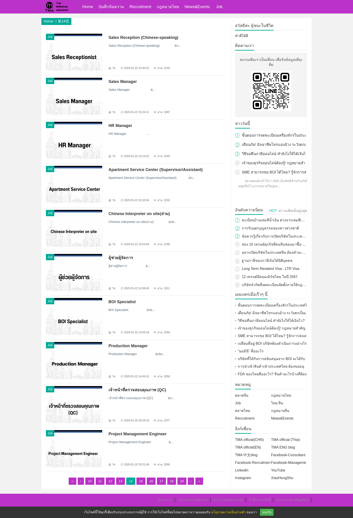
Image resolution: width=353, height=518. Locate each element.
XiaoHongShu (282, 478)
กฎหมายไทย (168, 6)
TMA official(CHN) (249, 440)
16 (151, 481)
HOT (273, 211)
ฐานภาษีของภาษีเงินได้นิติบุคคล (267, 260)
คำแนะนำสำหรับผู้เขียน (292, 500)
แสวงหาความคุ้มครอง (193, 500)
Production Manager (128, 346)
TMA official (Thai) (285, 440)
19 (182, 481)
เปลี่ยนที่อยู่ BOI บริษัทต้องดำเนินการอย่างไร (272, 343)
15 (141, 481)
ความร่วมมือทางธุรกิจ (228, 500)
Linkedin (242, 470)
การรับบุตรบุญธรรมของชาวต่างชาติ (270, 228)
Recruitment (140, 6)
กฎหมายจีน (280, 411)
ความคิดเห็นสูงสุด (293, 211)
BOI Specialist (122, 302)
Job (219, 6)
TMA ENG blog (283, 447)
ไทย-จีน (277, 403)
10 (90, 481)
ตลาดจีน (241, 395)
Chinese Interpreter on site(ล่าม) (139, 213)
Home (87, 6)
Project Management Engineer (138, 434)
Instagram (243, 478)
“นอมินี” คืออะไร (251, 351)
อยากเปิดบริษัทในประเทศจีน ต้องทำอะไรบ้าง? (278, 252)
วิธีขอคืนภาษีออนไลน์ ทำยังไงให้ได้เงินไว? (271, 320)
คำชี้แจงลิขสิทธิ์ (260, 500)
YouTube (278, 470)
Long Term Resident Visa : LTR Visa (270, 269)
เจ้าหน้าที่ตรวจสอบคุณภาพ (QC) (137, 390)
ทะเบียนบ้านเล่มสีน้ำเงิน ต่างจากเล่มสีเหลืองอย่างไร (282, 220)
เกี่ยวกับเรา (164, 500)
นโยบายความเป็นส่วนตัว (228, 512)
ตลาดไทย (242, 411)
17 (161, 481)
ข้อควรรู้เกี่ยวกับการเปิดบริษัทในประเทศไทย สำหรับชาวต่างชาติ (292, 236)
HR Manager (120, 125)
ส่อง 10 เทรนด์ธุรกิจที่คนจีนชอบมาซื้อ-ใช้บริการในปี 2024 (287, 244)
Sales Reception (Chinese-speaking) (143, 37)
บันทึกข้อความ (111, 6)
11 (100, 481)
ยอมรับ (266, 512)
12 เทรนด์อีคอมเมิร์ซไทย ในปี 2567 (270, 277)
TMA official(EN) (248, 447)
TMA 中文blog (246, 455)
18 (172, 481)
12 (110, 481)
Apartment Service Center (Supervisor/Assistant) (156, 169)
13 (120, 481)
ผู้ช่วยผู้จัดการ (121, 258)
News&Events (197, 6)
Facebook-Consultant (288, 455)
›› (199, 481)
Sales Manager (123, 81)
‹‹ (72, 481)
